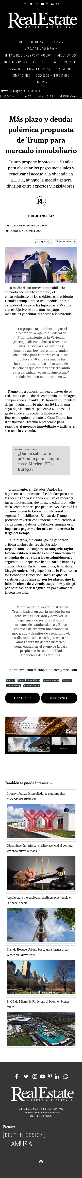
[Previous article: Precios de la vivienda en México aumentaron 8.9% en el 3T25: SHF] (22, 698)
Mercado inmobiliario (33, 225)
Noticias (10, 680)
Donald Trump (13, 686)
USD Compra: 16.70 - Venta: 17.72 (26, 96)
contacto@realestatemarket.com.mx (41, 1113)
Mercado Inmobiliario (29, 680)
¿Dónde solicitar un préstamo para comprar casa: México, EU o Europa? (39, 462)
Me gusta (43, 242)
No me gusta (65, 242)
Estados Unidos (31, 686)
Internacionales (51, 680)
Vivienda (66, 680)
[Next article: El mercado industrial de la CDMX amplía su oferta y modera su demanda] (59, 698)
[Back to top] (41, 1161)
